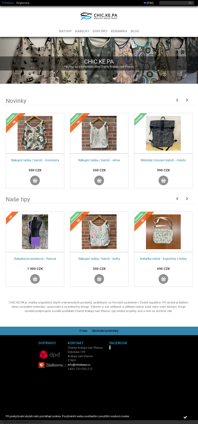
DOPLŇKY (100, 31)
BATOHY (65, 31)
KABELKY (82, 31)
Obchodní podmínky (105, 331)
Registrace (23, 2)
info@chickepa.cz (79, 364)
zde (169, 311)
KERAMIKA (119, 31)
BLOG (135, 31)
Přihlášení (8, 2)
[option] (35, 154)
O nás (83, 331)
